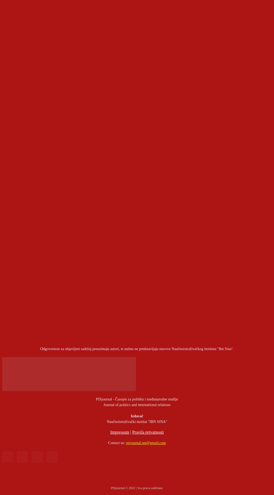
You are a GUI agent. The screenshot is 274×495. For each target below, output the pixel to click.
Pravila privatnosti (148, 432)
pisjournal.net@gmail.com (146, 443)
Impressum (119, 432)
